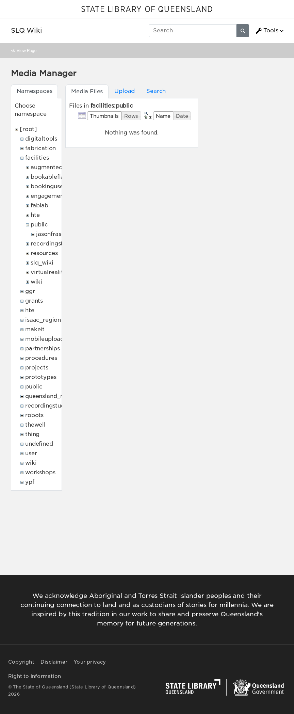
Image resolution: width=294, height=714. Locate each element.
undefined (39, 444)
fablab (39, 205)
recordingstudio (53, 243)
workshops (40, 472)
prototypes (40, 377)
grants (34, 301)
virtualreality (49, 272)
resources (44, 253)
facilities (37, 158)
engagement (48, 196)
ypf (29, 482)
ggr (30, 291)
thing (32, 434)
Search (156, 91)
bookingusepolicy (55, 186)
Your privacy (90, 662)
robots (34, 415)
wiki (36, 282)
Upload (124, 91)
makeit (35, 329)
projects (36, 367)
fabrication (40, 148)
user (31, 453)
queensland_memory (54, 396)
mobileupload (44, 339)
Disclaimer (53, 662)
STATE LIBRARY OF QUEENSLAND (147, 9)
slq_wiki (42, 262)
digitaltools (41, 139)
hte (35, 215)
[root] (28, 129)
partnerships (42, 348)
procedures (41, 358)
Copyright (21, 662)
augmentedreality (55, 167)
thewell (35, 425)
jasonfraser (51, 234)
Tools (267, 30)
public (39, 224)
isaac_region (43, 320)
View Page (26, 50)
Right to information (34, 676)
